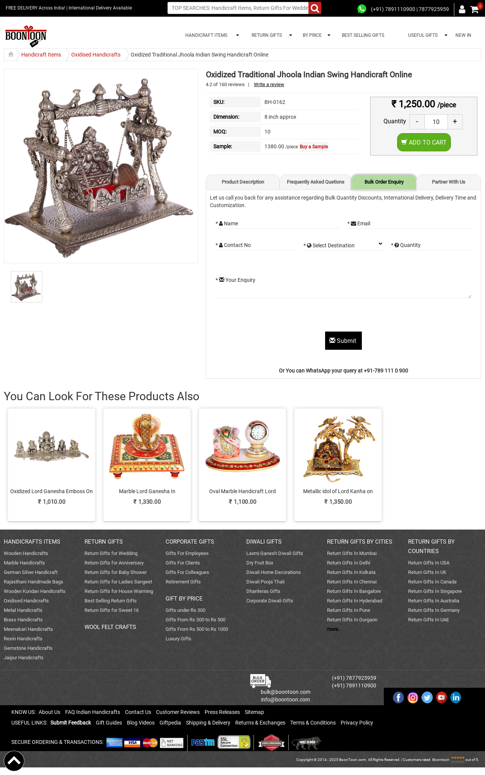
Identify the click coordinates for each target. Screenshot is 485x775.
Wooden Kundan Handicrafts (35, 591)
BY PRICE (311, 35)
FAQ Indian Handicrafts (92, 712)
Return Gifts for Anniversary (114, 563)
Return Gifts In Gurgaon (352, 620)
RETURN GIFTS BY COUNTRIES (431, 546)
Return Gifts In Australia (433, 601)
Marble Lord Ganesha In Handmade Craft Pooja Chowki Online (147, 491)
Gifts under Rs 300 (185, 610)
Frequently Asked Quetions (315, 182)
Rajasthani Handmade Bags (33, 582)
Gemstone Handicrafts (28, 648)
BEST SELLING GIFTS (363, 35)
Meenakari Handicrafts (28, 629)
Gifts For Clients (183, 563)
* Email (358, 223)
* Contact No (233, 245)
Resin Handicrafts (23, 638)
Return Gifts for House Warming (118, 591)
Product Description (243, 182)
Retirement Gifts (183, 582)
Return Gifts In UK (427, 572)
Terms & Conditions (313, 723)
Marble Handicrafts (24, 563)
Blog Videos (141, 723)
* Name (227, 223)
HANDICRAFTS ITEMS (32, 541)
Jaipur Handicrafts (24, 657)
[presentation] (273, 317)
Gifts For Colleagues (187, 572)
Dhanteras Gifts (263, 591)
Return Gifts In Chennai (352, 582)
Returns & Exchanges (260, 723)
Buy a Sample (314, 146)
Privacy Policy (357, 723)
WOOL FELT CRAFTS (110, 627)
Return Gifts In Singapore (435, 591)
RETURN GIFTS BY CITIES (359, 541)
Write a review (269, 84)
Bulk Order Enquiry (384, 182)
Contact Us (138, 712)
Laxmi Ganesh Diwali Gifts (274, 553)
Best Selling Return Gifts (110, 601)
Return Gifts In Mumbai (352, 553)
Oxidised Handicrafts (26, 601)
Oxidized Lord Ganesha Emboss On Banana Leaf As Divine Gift (51, 491)
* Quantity (406, 245)
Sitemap (254, 712)
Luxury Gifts (178, 638)
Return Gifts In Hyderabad (354, 601)
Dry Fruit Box (259, 563)
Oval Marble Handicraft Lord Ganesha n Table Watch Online (242, 491)
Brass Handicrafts (23, 620)
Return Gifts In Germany (434, 610)
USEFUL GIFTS (422, 35)
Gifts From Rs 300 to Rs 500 (195, 620)
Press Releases (222, 712)
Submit (343, 340)
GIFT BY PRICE (184, 598)
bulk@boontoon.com (285, 692)
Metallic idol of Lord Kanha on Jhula (338, 491)
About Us (49, 712)
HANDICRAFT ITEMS (205, 35)
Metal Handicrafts (23, 610)
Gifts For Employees (187, 553)
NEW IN (463, 35)
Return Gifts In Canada (432, 582)
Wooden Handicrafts (26, 553)
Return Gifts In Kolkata (351, 572)
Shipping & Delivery (208, 723)
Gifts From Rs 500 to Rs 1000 (197, 629)
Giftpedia (170, 723)
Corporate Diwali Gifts (269, 601)
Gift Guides (109, 723)
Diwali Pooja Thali (265, 582)
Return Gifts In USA (428, 563)
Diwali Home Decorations (273, 572)
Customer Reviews (178, 712)
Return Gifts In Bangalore (354, 591)
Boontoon (440, 760)
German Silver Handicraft (31, 572)
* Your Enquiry (235, 280)
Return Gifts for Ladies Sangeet (118, 582)
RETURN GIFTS (265, 35)
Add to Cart (424, 142)
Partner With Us (448, 182)
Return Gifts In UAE (428, 620)
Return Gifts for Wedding (111, 553)
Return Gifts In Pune (348, 610)
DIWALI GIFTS (264, 541)
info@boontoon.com (285, 699)
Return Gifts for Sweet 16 (111, 610)
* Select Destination (329, 245)
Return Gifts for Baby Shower (115, 572)
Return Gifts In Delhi (348, 563)
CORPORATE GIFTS (190, 541)
